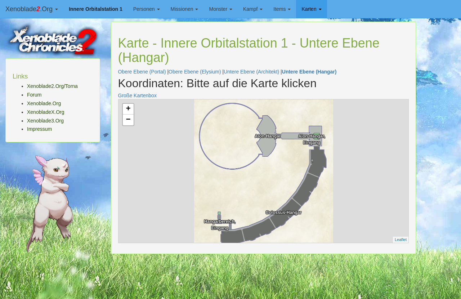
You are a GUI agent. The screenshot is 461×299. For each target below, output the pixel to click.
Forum (34, 95)
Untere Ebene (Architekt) (251, 72)
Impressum (39, 129)
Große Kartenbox (137, 95)
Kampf (253, 9)
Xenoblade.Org (31, 9)
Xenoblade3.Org (45, 121)
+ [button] (128, 109)
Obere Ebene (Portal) (142, 72)
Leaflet (401, 239)
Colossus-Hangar (283, 212)
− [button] (128, 120)
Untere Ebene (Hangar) (309, 72)
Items (282, 9)
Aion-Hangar (268, 136)
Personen (146, 9)
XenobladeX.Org (45, 112)
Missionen (184, 9)
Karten (311, 9)
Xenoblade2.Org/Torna (52, 86)
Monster (220, 9)
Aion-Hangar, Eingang (311, 139)
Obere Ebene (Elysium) (195, 72)
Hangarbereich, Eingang (220, 224)
